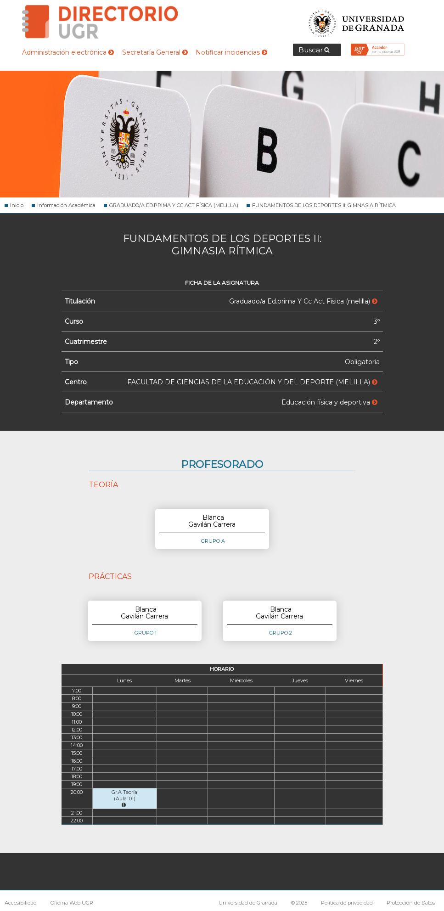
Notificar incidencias (231, 52)
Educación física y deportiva (329, 402)
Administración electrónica (68, 52)
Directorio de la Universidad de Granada (100, 22)
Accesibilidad (21, 903)
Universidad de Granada (356, 21)
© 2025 (299, 903)
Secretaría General (155, 52)
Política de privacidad (347, 903)
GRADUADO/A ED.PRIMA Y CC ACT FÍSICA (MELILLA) (173, 205)
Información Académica (66, 205)
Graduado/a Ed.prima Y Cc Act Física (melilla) (303, 301)
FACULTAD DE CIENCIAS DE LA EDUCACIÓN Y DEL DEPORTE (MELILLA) (252, 382)
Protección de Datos (411, 903)
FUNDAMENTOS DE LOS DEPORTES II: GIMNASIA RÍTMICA (324, 205)
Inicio (16, 205)
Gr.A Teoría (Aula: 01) (124, 798)
